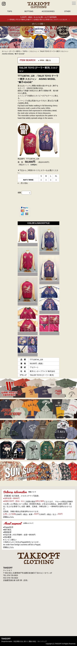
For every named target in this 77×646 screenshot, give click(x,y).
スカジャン (33, 51)
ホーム (4, 51)
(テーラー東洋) (14, 51)
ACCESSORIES (48, 11)
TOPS (9, 11)
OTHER (67, 11)
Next (74, 37)
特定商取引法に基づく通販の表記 (25, 641)
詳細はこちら (8, 517)
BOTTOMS (28, 11)
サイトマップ (42, 641)
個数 (19, 193)
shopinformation (6, 641)
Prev (3, 37)
